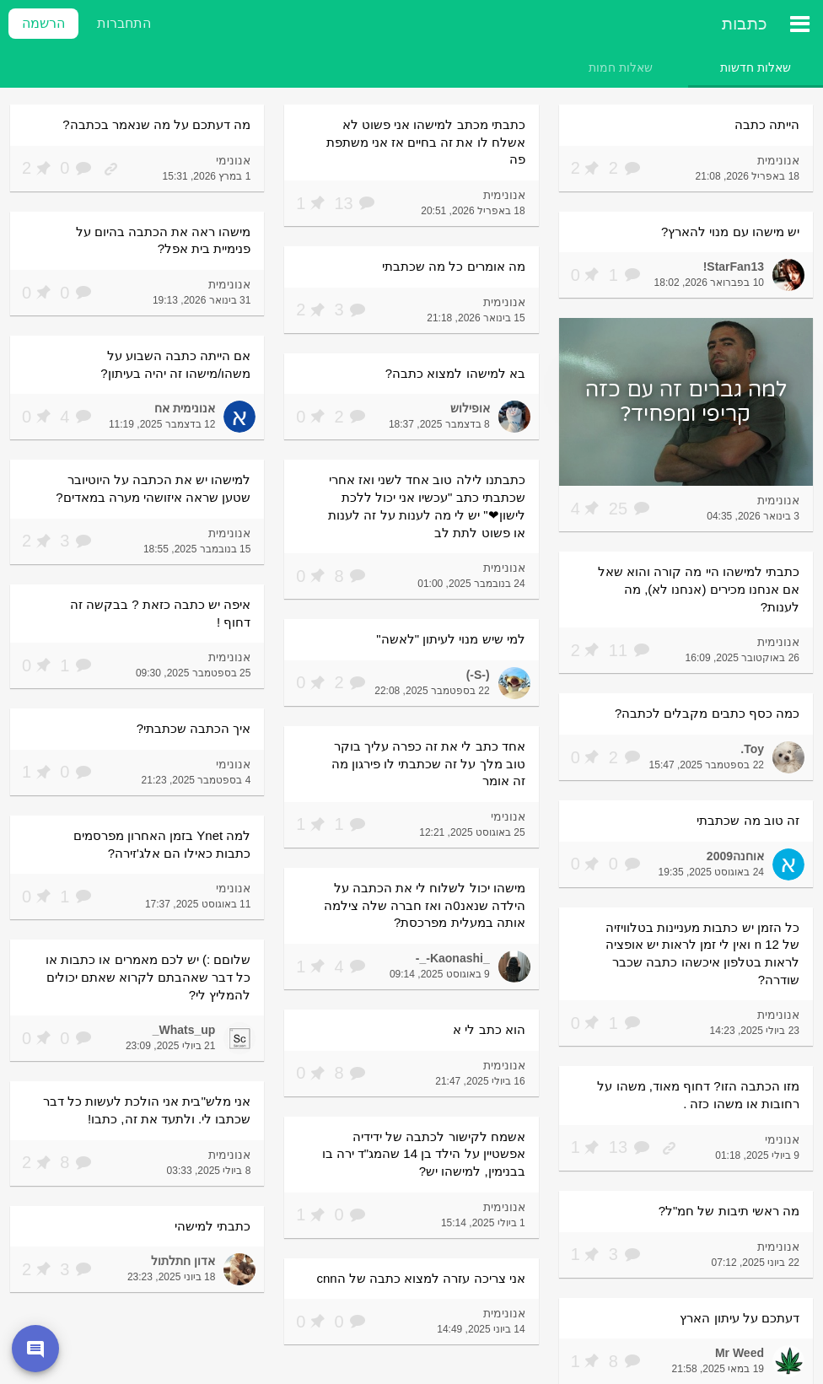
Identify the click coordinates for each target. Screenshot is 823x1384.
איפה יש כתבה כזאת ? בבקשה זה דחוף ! (160, 613)
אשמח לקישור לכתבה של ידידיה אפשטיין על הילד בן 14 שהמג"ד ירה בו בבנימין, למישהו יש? (423, 1153)
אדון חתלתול (183, 1261)
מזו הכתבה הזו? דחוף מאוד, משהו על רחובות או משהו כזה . (698, 1095)
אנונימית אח (184, 408)
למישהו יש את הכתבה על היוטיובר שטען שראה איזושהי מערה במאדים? (153, 488)
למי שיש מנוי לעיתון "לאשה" (450, 639)
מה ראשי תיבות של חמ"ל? (729, 1211)
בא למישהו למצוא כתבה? (455, 373)
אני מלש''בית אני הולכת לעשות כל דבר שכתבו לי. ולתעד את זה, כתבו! (147, 1110)
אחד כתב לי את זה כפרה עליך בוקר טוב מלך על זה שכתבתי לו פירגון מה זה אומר (428, 763)
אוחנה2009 (735, 856)
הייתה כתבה (766, 124)
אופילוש (470, 408)
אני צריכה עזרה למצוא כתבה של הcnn (420, 1278)
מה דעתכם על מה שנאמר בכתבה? (156, 124)
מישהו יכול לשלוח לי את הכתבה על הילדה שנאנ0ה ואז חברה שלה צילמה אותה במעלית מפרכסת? (424, 904)
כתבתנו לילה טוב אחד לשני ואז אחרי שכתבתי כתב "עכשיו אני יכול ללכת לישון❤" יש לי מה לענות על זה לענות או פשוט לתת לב (426, 505)
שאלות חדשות (755, 67)
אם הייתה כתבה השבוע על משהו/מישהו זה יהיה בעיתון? (175, 364)
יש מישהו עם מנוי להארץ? (730, 231)
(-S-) (478, 674)
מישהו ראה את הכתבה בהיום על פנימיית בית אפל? (163, 240)
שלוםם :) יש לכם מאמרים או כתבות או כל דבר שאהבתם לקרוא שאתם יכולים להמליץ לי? (148, 976)
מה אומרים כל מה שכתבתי (453, 266)
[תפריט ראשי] (799, 23)
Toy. (752, 749)
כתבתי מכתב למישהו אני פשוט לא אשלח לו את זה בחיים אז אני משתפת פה (425, 141)
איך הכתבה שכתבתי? (194, 728)
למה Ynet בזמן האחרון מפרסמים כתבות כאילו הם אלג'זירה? (162, 844)
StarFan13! (733, 266)
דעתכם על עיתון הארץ (739, 1318)
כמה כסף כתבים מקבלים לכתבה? (707, 713)
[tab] (755, 67)
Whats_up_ (184, 1030)
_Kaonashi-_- (453, 958)
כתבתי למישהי (212, 1226)
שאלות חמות (621, 67)
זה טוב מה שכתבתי (748, 820)
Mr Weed (739, 1353)
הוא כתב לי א (489, 1029)
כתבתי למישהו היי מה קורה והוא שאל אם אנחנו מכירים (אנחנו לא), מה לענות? (698, 588)
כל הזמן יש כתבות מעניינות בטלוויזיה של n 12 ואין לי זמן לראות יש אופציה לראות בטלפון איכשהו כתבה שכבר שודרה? (702, 953)
